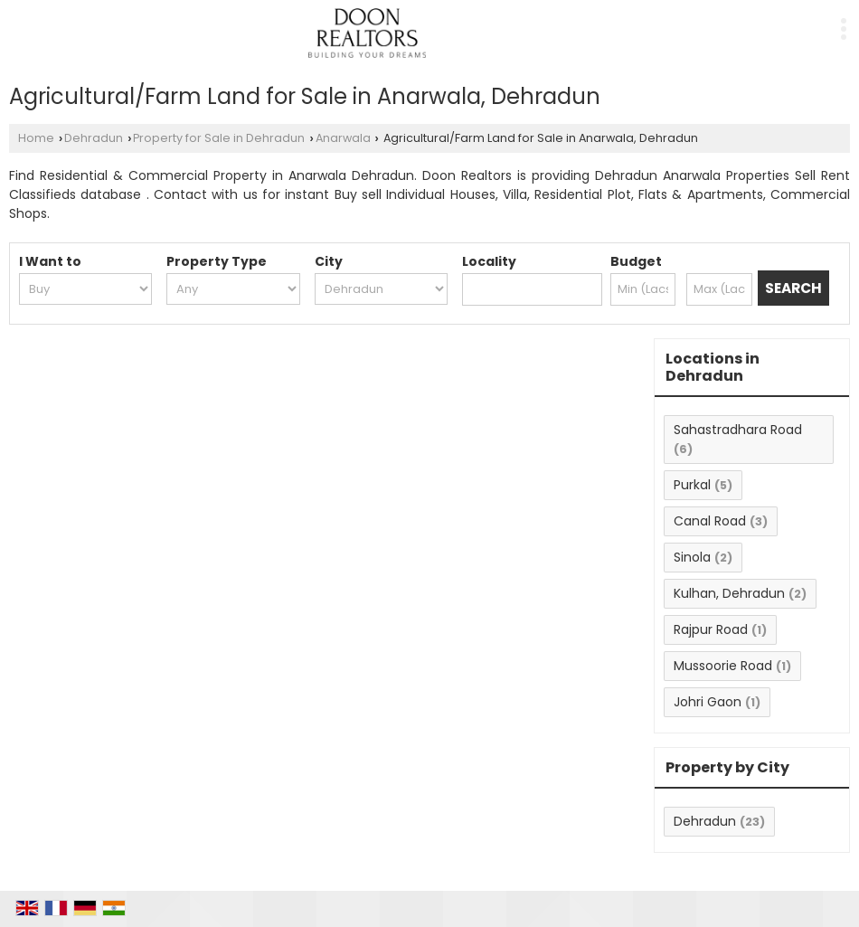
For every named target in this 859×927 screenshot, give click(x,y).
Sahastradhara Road (738, 430)
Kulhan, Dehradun (729, 593)
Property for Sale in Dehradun (219, 138)
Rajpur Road (711, 629)
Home (36, 138)
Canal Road (710, 521)
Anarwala (343, 138)
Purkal (692, 485)
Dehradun (93, 138)
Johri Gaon (707, 702)
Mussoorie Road (723, 666)
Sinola (692, 557)
